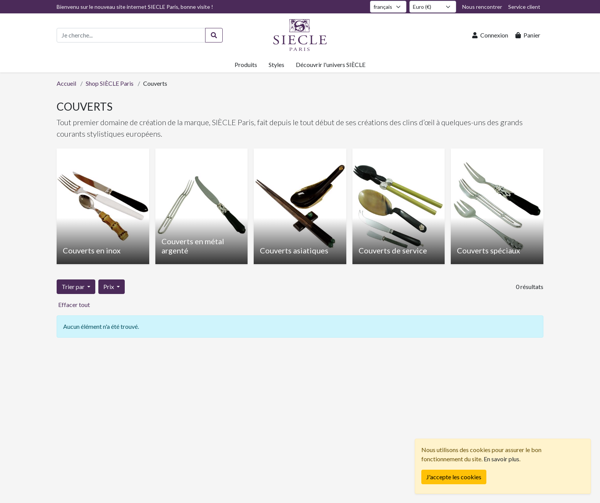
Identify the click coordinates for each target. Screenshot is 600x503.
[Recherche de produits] (131, 35)
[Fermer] (453, 477)
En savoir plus (501, 458)
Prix (109, 286)
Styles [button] (276, 64)
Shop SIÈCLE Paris (110, 83)
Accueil (66, 83)
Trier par (74, 286)
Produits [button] (246, 64)
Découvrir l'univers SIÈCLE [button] (330, 64)
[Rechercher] (214, 35)
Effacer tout (74, 304)
